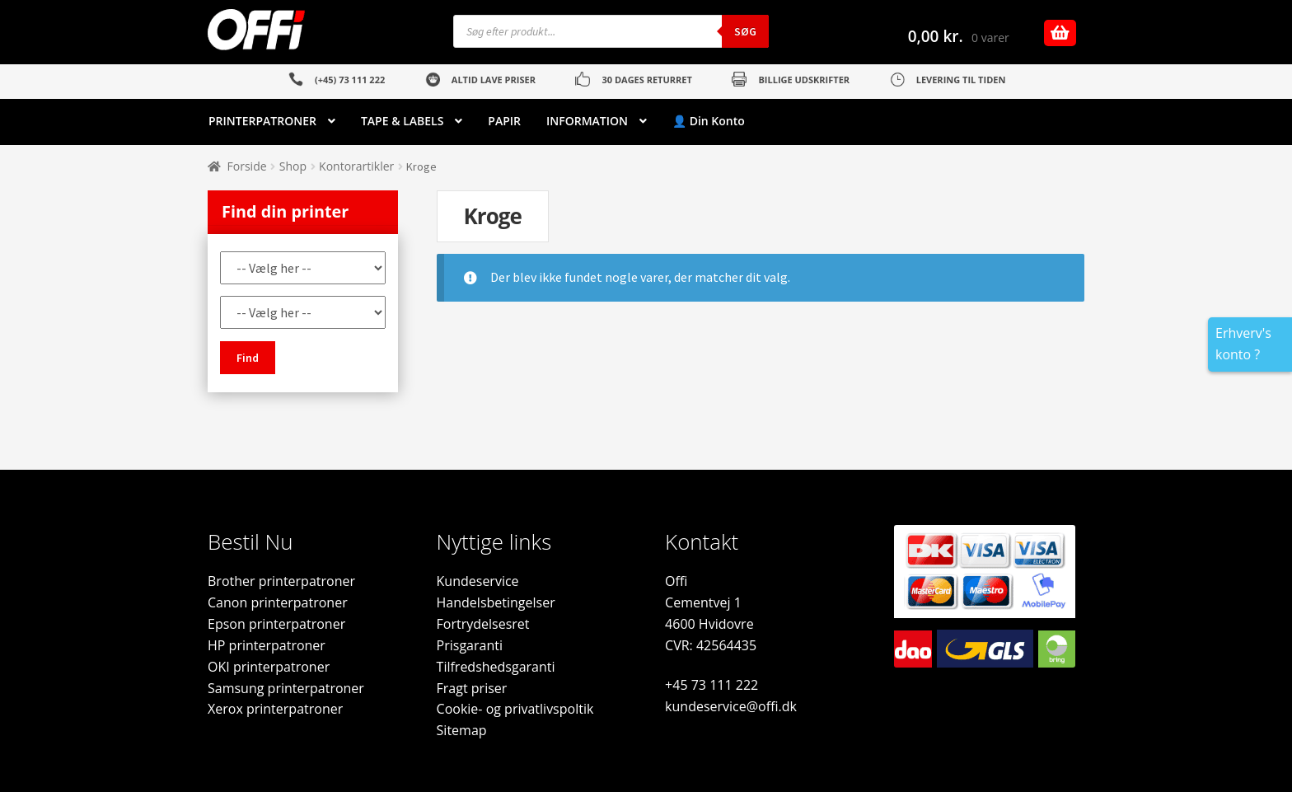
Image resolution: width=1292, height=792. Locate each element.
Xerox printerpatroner (275, 709)
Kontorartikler (356, 166)
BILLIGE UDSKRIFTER (804, 79)
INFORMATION (587, 121)
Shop (293, 166)
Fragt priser (472, 688)
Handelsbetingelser (496, 602)
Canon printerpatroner (278, 602)
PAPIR (504, 121)
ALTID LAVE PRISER (494, 79)
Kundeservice (478, 581)
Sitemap (462, 730)
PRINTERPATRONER (262, 121)
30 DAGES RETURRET (646, 79)
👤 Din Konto (708, 121)
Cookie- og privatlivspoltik (515, 709)
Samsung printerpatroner (286, 688)
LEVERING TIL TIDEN (961, 79)
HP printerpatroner (266, 645)
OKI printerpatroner (269, 667)
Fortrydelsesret (483, 624)
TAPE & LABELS (402, 121)
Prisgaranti (470, 645)
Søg (745, 31)
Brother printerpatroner (281, 581)
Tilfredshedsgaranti (496, 667)
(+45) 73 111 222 (350, 79)
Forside (247, 166)
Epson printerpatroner (276, 624)
